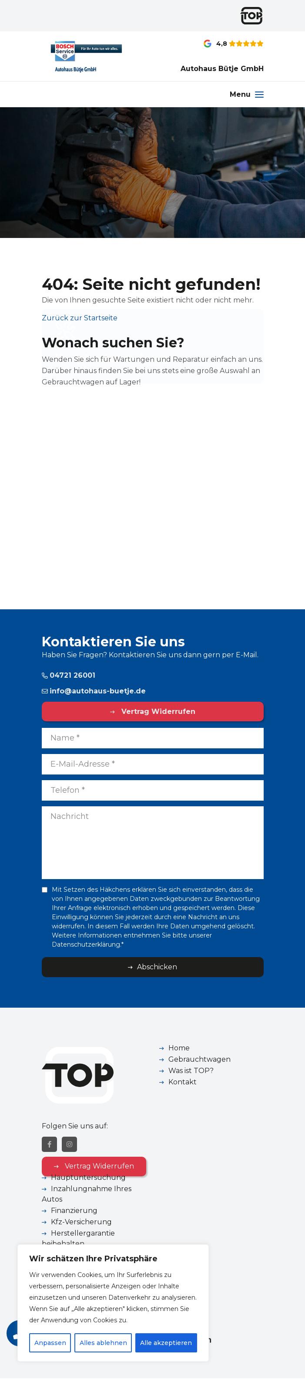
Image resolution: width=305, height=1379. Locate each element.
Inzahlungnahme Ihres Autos (86, 1194)
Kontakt (182, 1082)
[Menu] (246, 94)
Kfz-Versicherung (81, 1223)
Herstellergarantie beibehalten (78, 1239)
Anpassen (50, 1343)
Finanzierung (74, 1211)
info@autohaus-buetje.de (94, 691)
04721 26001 (68, 675)
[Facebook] (49, 1145)
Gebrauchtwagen (199, 1059)
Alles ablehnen (103, 1343)
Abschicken (157, 967)
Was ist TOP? (191, 1071)
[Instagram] (69, 1145)
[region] (113, 1303)
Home (179, 1048)
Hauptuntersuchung (88, 1178)
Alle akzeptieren (166, 1343)
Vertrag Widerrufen (157, 711)
